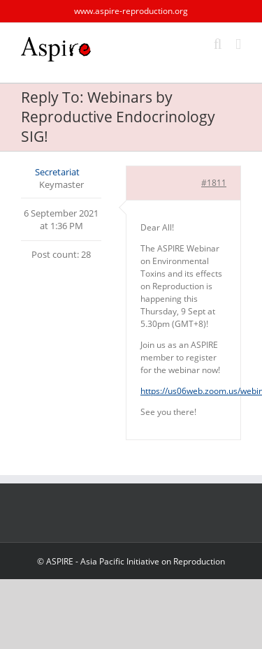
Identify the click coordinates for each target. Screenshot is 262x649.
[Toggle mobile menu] (238, 44)
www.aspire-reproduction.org (131, 11)
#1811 (213, 183)
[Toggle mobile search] (218, 44)
